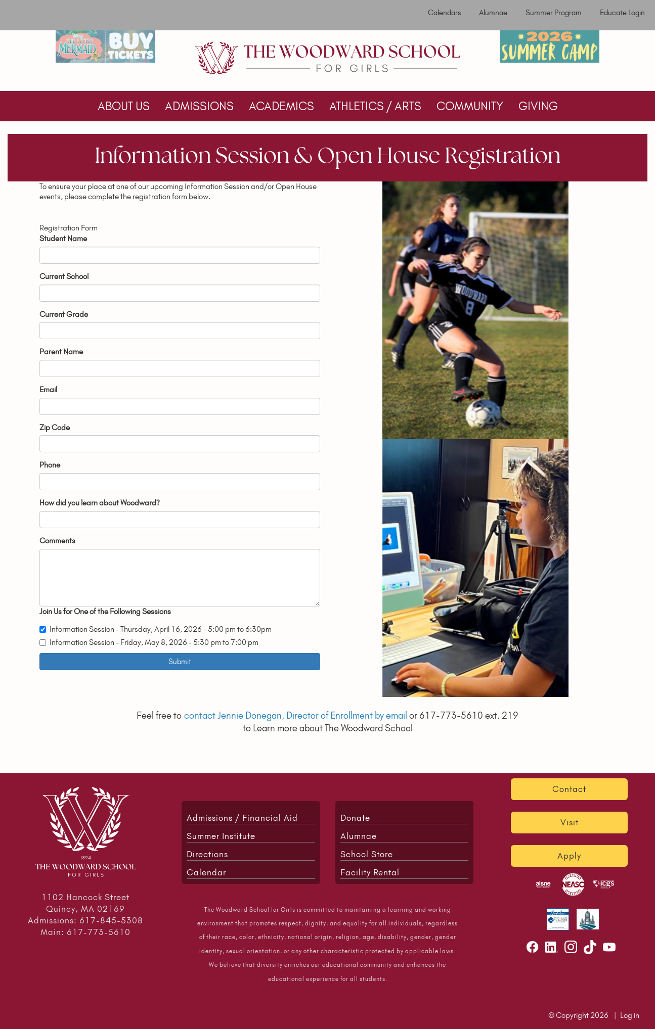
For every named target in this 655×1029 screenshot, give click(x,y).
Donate (355, 818)
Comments (57, 540)
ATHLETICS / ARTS (375, 106)
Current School (64, 276)
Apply (569, 856)
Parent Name (61, 351)
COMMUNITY (469, 106)
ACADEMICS (281, 106)
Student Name (63, 238)
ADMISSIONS (199, 106)
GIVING (538, 106)
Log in (629, 1015)
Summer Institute (221, 836)
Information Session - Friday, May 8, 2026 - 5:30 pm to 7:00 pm (148, 642)
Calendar (206, 872)
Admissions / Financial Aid (242, 818)
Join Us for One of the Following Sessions (105, 611)
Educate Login (622, 12)
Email (48, 389)
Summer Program (554, 12)
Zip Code (54, 427)
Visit (569, 822)
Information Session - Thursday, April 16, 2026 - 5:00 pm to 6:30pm (155, 629)
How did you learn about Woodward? (99, 502)
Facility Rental (370, 872)
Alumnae (493, 12)
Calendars (444, 12)
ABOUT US (124, 106)
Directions (207, 854)
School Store (366, 854)
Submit (179, 661)
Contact (569, 789)
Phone (49, 465)
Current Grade (63, 314)
